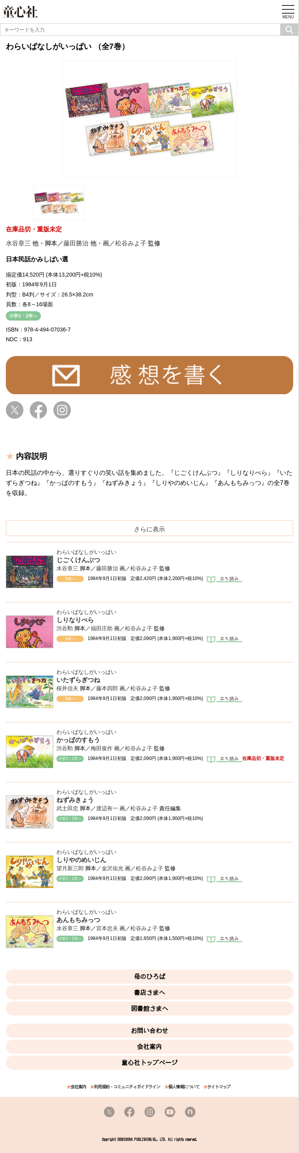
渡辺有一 (107, 808)
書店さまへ (149, 992)
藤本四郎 (107, 688)
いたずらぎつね (78, 680)
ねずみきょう (75, 800)
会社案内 (149, 1047)
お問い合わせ (149, 1031)
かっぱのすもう (78, 740)
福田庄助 (102, 628)
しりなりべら (75, 620)
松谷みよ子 (130, 243)
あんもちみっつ (78, 920)
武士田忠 (67, 808)
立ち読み (224, 580)
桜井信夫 (67, 688)
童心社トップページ (149, 1063)
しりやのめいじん (81, 860)
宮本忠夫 (107, 928)
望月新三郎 (70, 868)
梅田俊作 (102, 748)
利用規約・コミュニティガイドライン (127, 1087)
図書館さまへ (149, 1008)
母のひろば (149, 976)
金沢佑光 (112, 868)
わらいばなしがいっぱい (86, 552)
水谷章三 (18, 243)
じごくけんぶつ (78, 560)
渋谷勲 (64, 628)
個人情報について (183, 1087)
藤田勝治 (75, 243)
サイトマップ (218, 1087)
